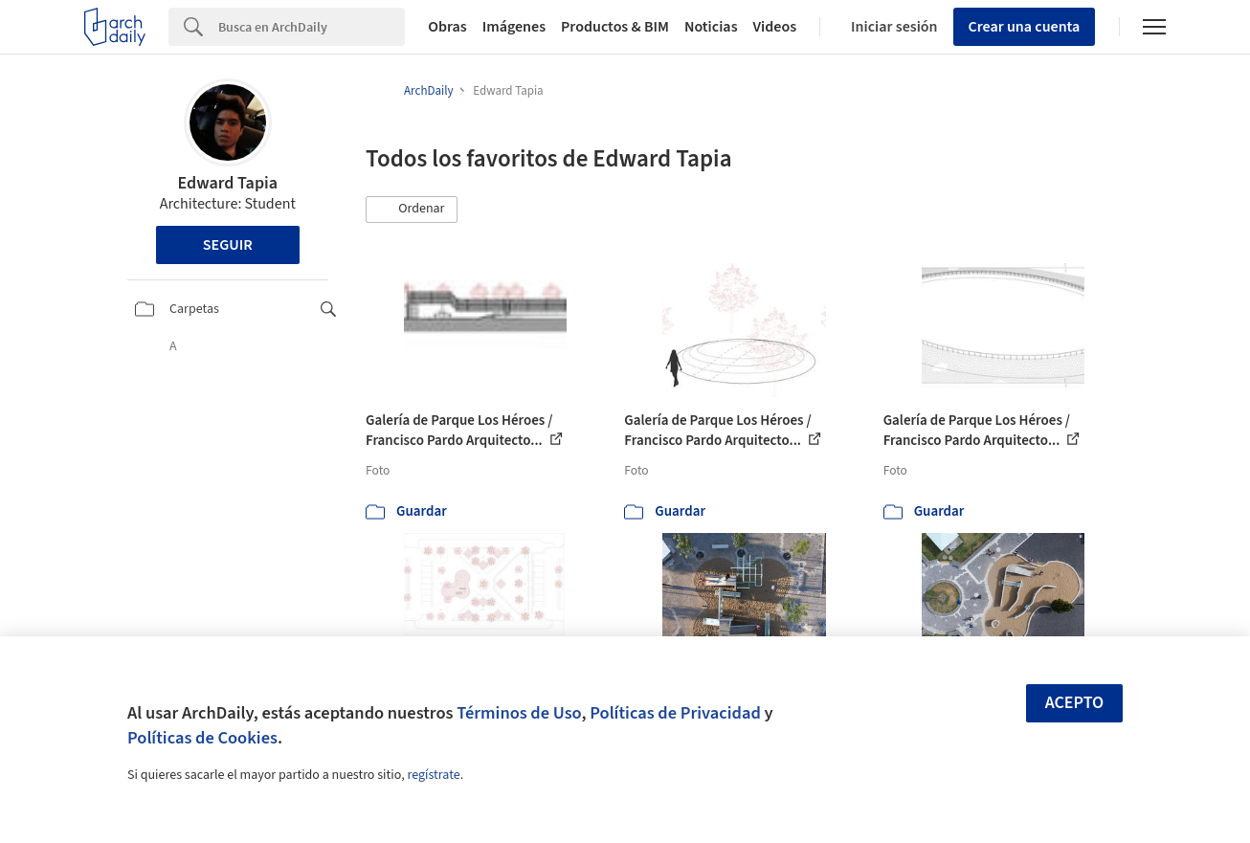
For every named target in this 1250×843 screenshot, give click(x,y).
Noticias (711, 26)
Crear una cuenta (1025, 26)
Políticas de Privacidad (675, 712)
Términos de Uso (519, 712)
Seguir (228, 244)
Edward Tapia (227, 183)
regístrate (433, 775)
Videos (775, 26)
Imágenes (514, 26)
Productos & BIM (615, 26)
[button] (412, 209)
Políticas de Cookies (202, 737)
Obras (447, 26)
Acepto (1075, 703)
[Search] (311, 27)
